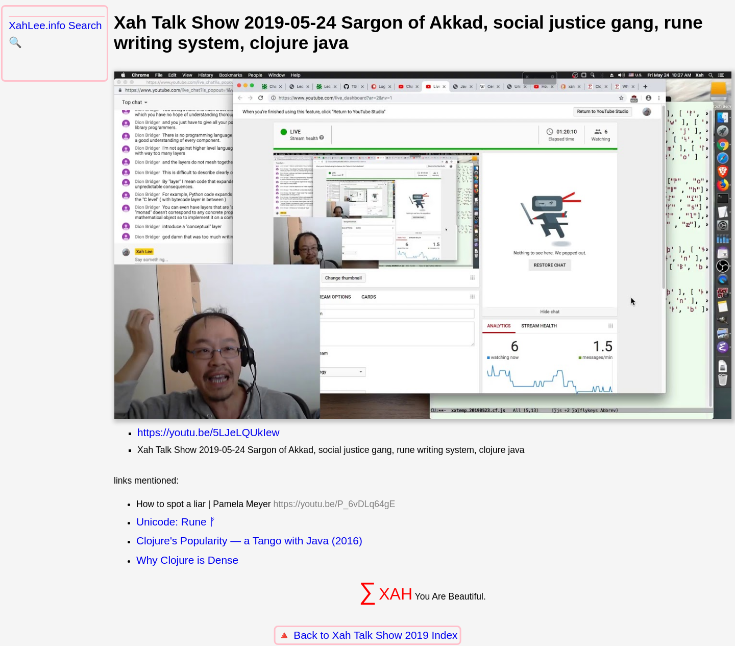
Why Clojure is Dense (187, 560)
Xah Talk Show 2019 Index (395, 635)
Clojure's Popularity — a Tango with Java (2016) (249, 540)
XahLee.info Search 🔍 (55, 33)
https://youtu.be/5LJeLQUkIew (208, 432)
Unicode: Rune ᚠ (176, 522)
